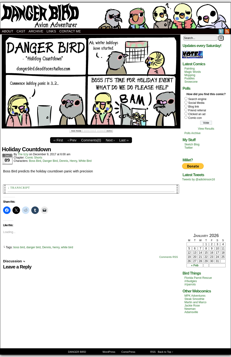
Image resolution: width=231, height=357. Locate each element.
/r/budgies (190, 281)
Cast (20, 31)
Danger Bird (50, 161)
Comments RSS (168, 257)
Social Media (196, 103)
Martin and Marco (195, 302)
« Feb (194, 265)
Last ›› (124, 140)
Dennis (63, 161)
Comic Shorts (33, 157)
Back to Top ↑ (165, 351)
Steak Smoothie (194, 299)
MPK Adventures (194, 295)
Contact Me (70, 31)
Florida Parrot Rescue (198, 277)
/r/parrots (190, 284)
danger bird (33, 247)
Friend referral (197, 110)
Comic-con (195, 118)
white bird (67, 247)
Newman (189, 308)
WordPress (109, 351)
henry (55, 247)
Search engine (197, 99)
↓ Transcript (19, 187)
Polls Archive (192, 133)
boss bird (19, 247)
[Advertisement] (206, 206)
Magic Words (192, 72)
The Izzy (23, 154)
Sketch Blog (191, 144)
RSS (227, 31)
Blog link (193, 106)
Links (51, 31)
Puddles (189, 78)
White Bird (85, 161)
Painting (189, 68)
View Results (206, 128)
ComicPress (128, 351)
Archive (36, 31)
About (7, 31)
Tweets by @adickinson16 (198, 179)
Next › (110, 140)
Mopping (189, 75)
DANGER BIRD (115, 15)
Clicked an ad (196, 114)
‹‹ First (58, 140)
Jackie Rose (192, 305)
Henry (73, 161)
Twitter (221, 31)
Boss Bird (35, 161)
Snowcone (191, 81)
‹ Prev (72, 140)
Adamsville (191, 312)
